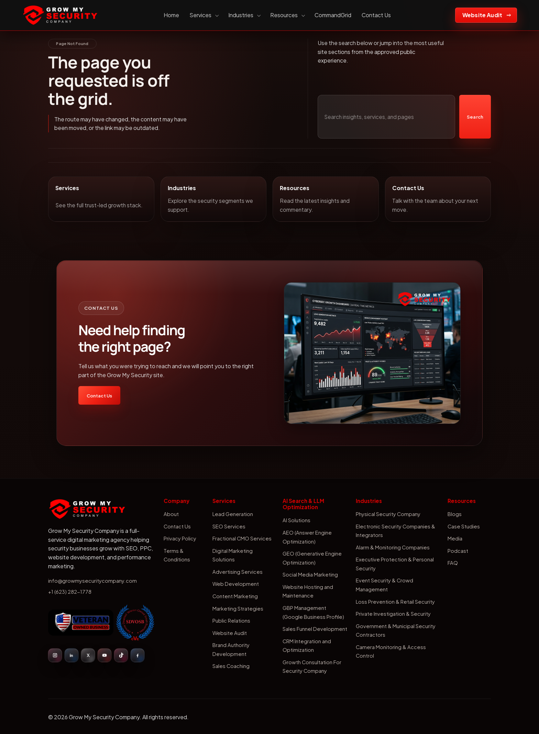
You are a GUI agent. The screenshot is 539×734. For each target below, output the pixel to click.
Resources (287, 15)
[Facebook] (137, 655)
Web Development (235, 584)
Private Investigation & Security (393, 614)
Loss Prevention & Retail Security (395, 602)
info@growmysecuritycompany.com (92, 581)
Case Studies (464, 526)
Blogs (455, 514)
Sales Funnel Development (315, 629)
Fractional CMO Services (242, 538)
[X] (88, 655)
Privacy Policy (180, 538)
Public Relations (231, 620)
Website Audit (482, 15)
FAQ (453, 563)
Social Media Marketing (310, 574)
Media (455, 538)
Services (203, 15)
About (171, 514)
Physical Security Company (388, 514)
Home (171, 15)
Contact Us (376, 15)
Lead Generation (232, 514)
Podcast (458, 551)
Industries (244, 15)
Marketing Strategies (237, 608)
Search (475, 117)
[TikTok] (121, 655)
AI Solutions (296, 520)
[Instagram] (55, 655)
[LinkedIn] (71, 655)
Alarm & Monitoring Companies (393, 547)
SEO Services (228, 526)
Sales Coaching (231, 666)
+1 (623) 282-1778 (69, 592)
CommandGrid (333, 15)
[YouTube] (104, 655)
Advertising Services (237, 572)
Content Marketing (235, 596)
